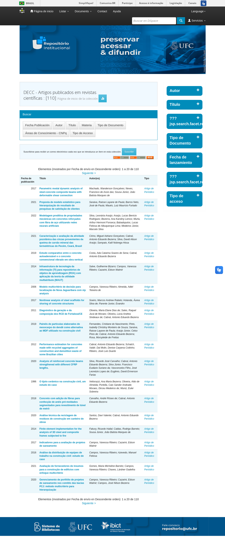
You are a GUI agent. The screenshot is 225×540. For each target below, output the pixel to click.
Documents (83, 11)
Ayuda (117, 11)
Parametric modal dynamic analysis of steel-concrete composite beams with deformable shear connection (61, 192)
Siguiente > (89, 173)
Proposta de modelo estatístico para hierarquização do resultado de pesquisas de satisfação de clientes (59, 205)
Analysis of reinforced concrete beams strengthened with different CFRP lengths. (61, 364)
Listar (64, 11)
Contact (102, 11)
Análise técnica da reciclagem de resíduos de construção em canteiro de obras (61, 418)
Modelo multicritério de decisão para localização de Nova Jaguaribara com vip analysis (62, 290)
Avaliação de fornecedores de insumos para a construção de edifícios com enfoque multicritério (61, 469)
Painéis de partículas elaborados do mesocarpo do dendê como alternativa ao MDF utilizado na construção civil (61, 327)
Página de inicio (41, 11)
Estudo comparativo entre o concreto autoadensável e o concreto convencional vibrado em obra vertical (61, 256)
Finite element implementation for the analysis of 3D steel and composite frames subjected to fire (60, 432)
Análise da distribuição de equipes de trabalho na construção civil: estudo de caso (61, 456)
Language (198, 11)
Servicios (197, 20)
